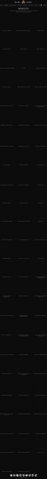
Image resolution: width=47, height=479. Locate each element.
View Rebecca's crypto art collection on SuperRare (23, 11)
